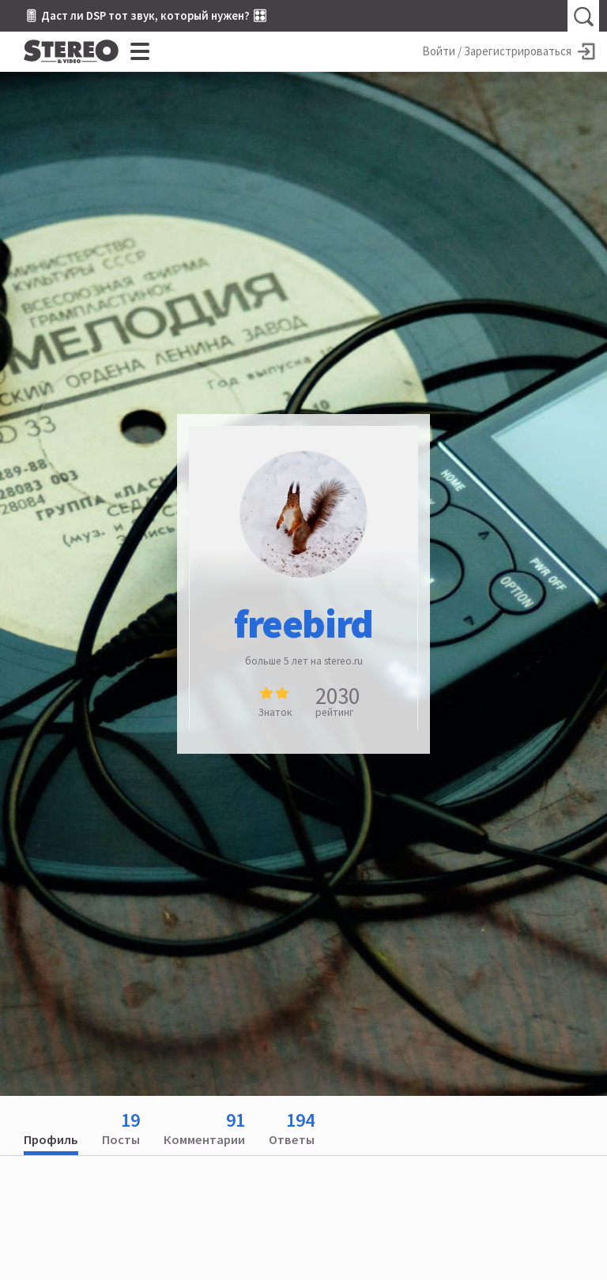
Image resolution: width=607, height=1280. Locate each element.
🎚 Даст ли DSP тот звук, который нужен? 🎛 (145, 15)
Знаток (275, 712)
